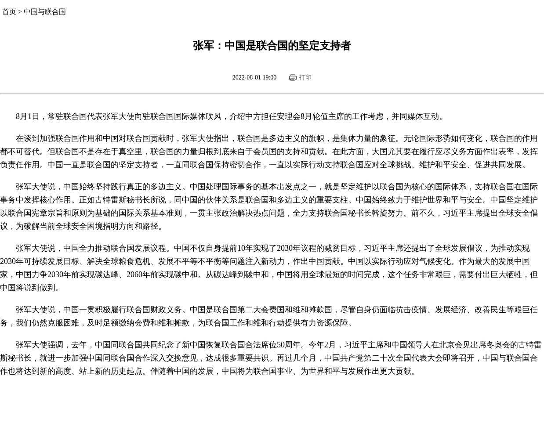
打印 (305, 77)
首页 (9, 11)
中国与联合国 (45, 11)
